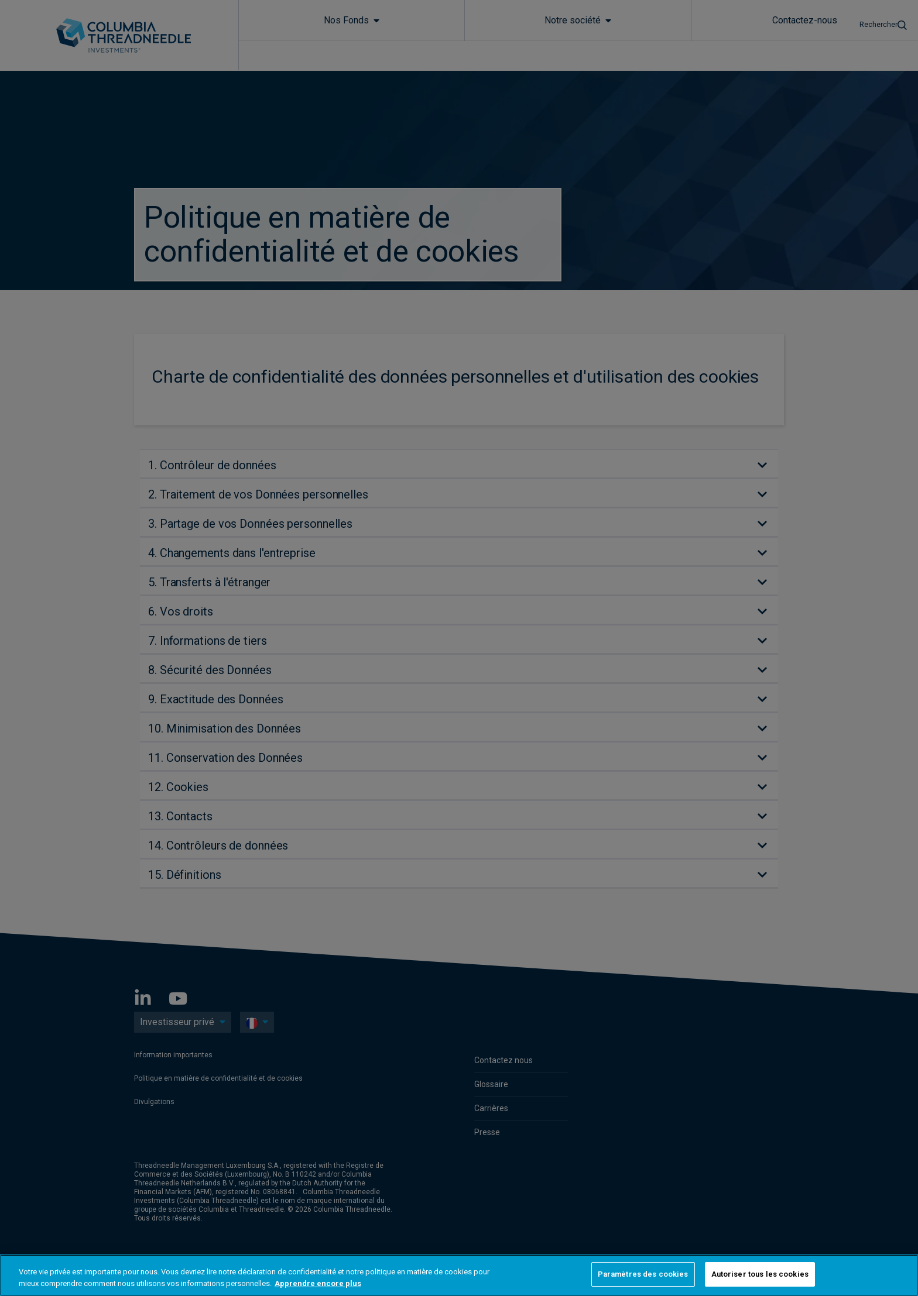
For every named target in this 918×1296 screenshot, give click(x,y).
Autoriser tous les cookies (760, 1274)
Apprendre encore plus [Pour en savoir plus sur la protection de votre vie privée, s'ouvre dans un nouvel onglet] (318, 1283)
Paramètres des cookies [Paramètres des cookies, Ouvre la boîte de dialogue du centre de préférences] (643, 1274)
